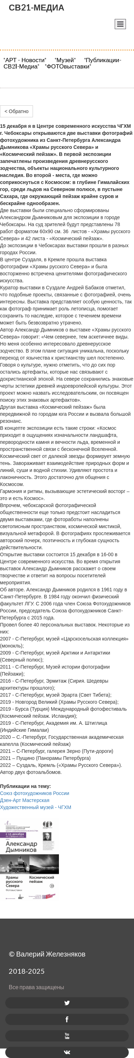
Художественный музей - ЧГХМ (35, 807)
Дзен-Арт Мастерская (24, 800)
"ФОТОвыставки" (68, 66)
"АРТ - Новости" (27, 60)
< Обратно (16, 111)
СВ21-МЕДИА (36, 7)
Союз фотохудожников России (34, 793)
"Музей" (64, 60)
